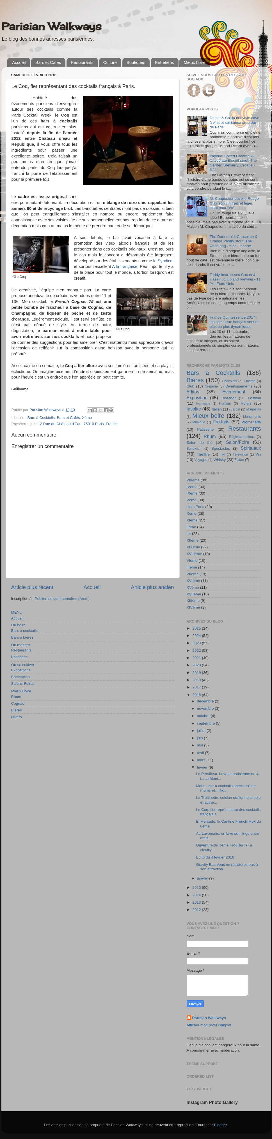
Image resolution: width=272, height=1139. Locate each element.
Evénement (233, 391)
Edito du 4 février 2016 (215, 857)
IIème (191, 527)
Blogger (220, 1125)
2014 (197, 895)
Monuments (252, 417)
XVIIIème (194, 554)
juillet (202, 731)
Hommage (203, 403)
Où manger (20, 645)
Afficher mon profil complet (209, 1025)
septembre (206, 723)
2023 (197, 643)
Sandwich (194, 449)
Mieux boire (194, 62)
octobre (204, 716)
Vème (191, 500)
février (203, 767)
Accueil (19, 62)
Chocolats (229, 381)
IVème (192, 487)
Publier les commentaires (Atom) (62, 599)
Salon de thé (199, 442)
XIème (192, 520)
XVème (193, 587)
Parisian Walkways (51, 26)
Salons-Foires (23, 683)
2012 (197, 910)
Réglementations (242, 437)
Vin (258, 454)
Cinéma (249, 381)
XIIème (193, 540)
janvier (203, 878)
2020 (197, 665)
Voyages (200, 460)
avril (201, 753)
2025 (197, 628)
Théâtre (203, 454)
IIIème (192, 567)
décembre (206, 701)
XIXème (193, 547)
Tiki (222, 454)
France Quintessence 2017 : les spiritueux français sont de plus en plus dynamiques (235, 321)
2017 (197, 687)
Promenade (251, 422)
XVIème (193, 581)
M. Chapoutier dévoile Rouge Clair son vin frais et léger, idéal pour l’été (234, 203)
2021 (197, 658)
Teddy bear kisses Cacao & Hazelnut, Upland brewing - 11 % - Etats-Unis (235, 279)
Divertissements (238, 386)
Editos (193, 391)
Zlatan (239, 460)
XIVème (193, 607)
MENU (16, 612)
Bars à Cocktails (41, 418)
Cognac (17, 703)
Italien (217, 409)
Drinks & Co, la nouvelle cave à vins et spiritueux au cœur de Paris (234, 122)
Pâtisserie (19, 657)
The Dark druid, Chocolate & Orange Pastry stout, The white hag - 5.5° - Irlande (233, 241)
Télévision (240, 454)
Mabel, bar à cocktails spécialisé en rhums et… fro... (225, 788)
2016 (197, 695)
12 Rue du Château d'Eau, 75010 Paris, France (78, 424)
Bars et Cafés (48, 62)
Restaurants (82, 62)
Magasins (253, 409)
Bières (16, 710)
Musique (198, 422)
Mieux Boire (21, 691)
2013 (197, 902)
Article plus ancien (152, 587)
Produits (221, 421)
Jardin (235, 409)
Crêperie (211, 386)
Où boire (18, 625)
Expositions (21, 670)
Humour (225, 403)
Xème (87, 418)
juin (200, 738)
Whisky (219, 460)
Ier (189, 534)
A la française (124, 266)
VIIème (193, 574)
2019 (197, 673)
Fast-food (229, 398)
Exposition (197, 397)
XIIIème (193, 601)
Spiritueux (251, 448)
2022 (197, 650)
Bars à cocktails (24, 630)
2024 (197, 636)
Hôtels (246, 403)
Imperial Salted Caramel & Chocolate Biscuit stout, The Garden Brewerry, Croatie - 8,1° (233, 163)
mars (202, 760)
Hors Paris (195, 507)
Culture (110, 62)
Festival (254, 398)
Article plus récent (32, 587)
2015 (197, 887)
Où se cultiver (23, 665)
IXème (192, 493)
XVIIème (194, 594)
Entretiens (164, 62)
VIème (192, 560)
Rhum (16, 697)
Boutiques (136, 62)
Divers (16, 717)
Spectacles (20, 677)
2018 (197, 680)
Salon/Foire (237, 442)
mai (200, 745)
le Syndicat (163, 261)
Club (191, 386)
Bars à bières (22, 637)
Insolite (194, 408)
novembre (206, 708)
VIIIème (193, 480)
